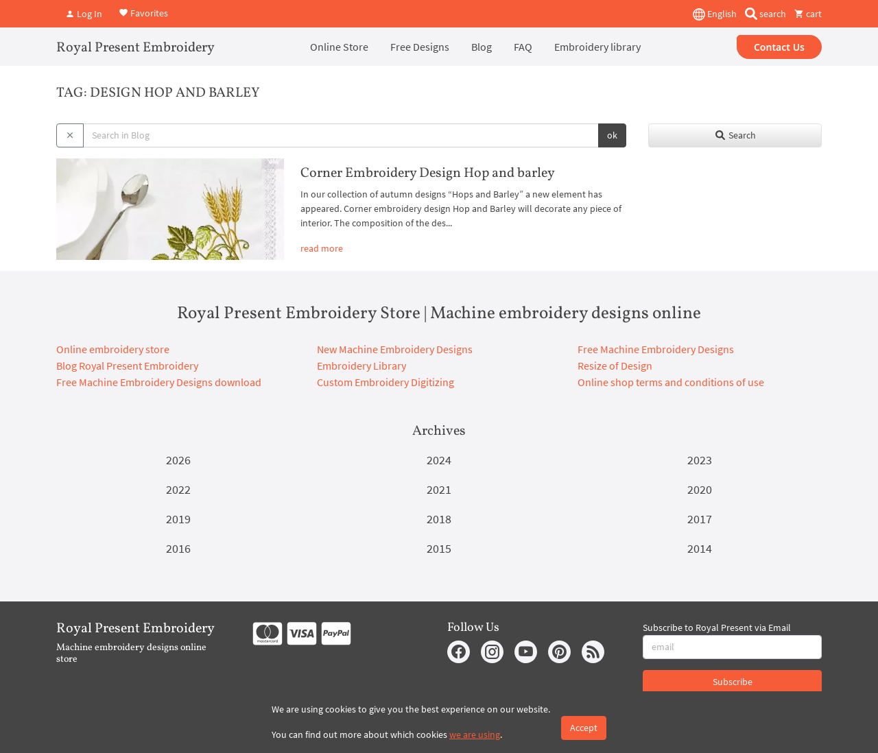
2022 (178, 489)
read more (321, 248)
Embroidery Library (361, 365)
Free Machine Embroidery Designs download (158, 382)
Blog (481, 46)
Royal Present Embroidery (135, 48)
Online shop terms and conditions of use (671, 382)
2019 (178, 519)
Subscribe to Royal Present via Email (717, 627)
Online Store (339, 46)
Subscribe (732, 682)
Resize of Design (615, 365)
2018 (439, 519)
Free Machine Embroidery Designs (656, 349)
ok (612, 135)
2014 (699, 548)
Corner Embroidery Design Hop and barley (427, 173)
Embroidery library (597, 46)
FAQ (523, 46)
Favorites (143, 12)
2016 (178, 548)
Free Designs (419, 46)
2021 (439, 489)
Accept (583, 727)
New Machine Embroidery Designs (395, 349)
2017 (699, 519)
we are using (474, 734)
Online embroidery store (112, 349)
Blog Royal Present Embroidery (127, 365)
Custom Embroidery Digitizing (385, 382)
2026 (178, 460)
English (715, 14)
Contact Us (779, 46)
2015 (439, 548)
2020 (699, 489)
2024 (439, 460)
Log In (83, 14)
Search (735, 135)
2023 (699, 460)
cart (808, 14)
